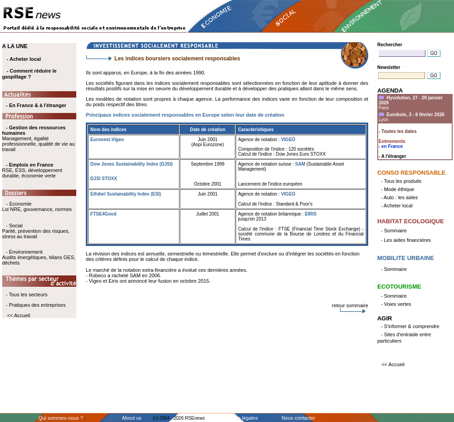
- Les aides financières (406, 240)
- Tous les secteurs (27, 294)
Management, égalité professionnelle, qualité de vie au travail (38, 138)
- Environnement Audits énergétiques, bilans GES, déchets (38, 257)
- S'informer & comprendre (410, 326)
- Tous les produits (401, 181)
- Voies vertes (396, 304)
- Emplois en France (30, 164)
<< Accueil (18, 315)
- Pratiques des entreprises (35, 305)
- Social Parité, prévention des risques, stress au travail (36, 231)
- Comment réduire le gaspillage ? (29, 73)
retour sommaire (350, 305)
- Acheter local (24, 59)
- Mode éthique (397, 189)
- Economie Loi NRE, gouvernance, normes (37, 206)
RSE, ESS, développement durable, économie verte (32, 172)
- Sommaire (394, 230)
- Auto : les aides (399, 197)
